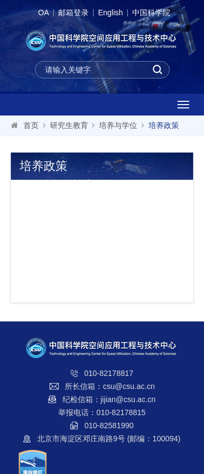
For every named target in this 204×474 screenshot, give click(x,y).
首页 (31, 125)
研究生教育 (69, 125)
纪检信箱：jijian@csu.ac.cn (109, 399)
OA (43, 12)
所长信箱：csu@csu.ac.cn (109, 386)
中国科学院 (151, 12)
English (110, 12)
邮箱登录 (73, 12)
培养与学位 (118, 125)
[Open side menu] (183, 105)
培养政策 (164, 125)
